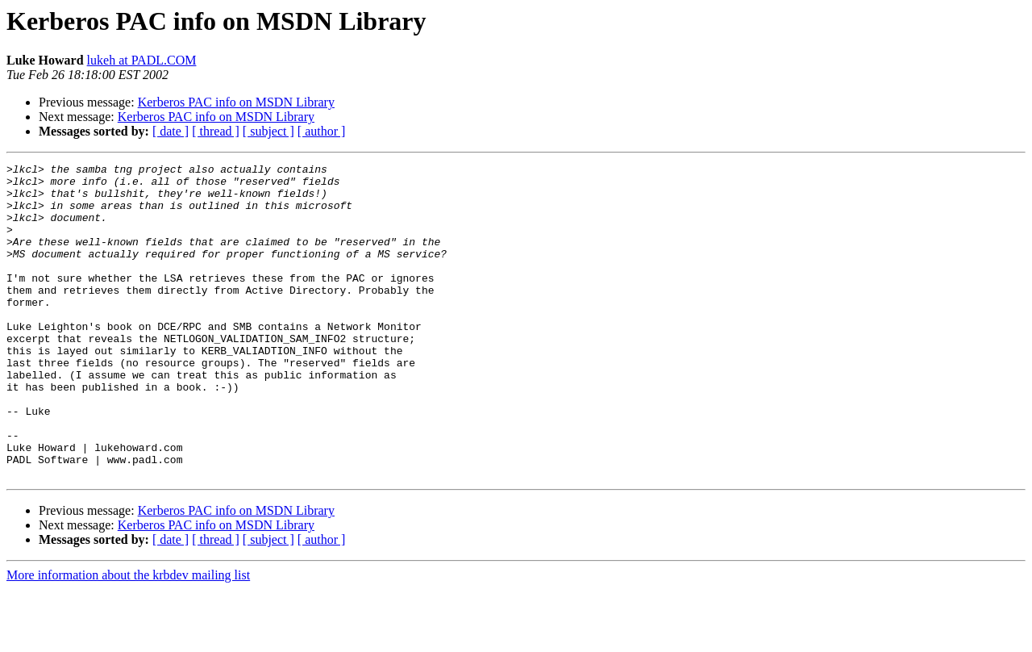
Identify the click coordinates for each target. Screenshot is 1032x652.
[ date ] (170, 131)
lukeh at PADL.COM (142, 60)
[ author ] (322, 131)
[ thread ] (215, 131)
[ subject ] (268, 131)
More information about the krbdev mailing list (128, 638)
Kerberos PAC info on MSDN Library (236, 102)
